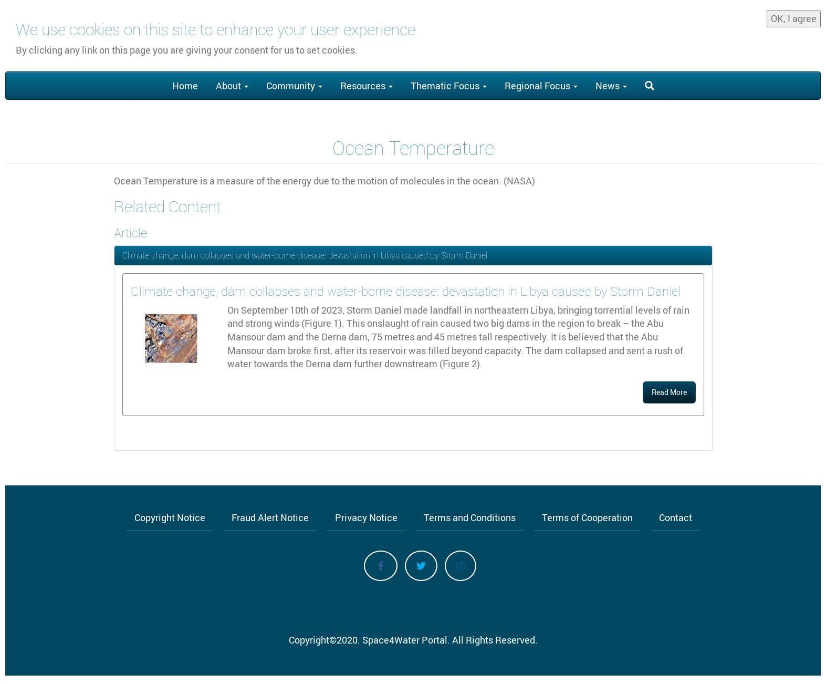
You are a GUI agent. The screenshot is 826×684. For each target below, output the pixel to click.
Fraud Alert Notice (270, 517)
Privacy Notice (366, 517)
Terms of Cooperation (587, 517)
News (611, 85)
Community (294, 85)
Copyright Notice (169, 517)
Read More (669, 392)
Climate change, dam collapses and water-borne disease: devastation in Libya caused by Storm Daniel (304, 255)
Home (185, 85)
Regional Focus (541, 85)
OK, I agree (794, 17)
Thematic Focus (449, 85)
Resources (366, 85)
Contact (675, 517)
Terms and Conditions (470, 517)
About (232, 85)
